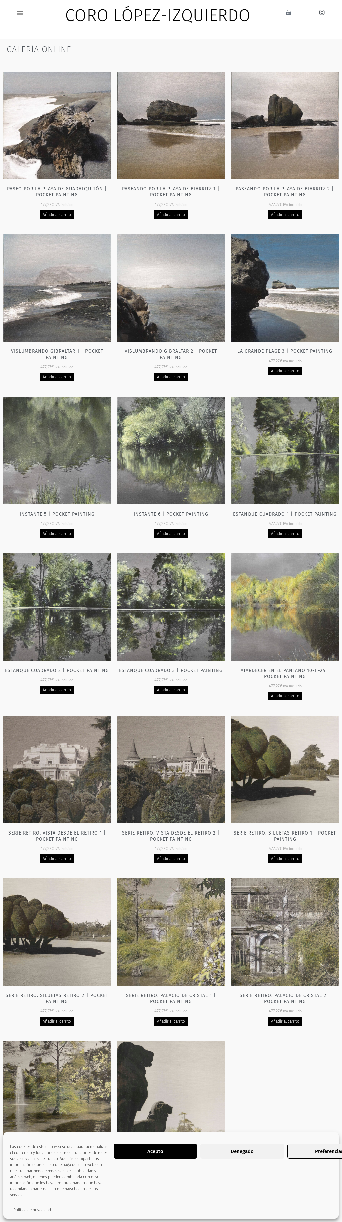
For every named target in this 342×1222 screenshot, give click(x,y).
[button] (20, 12)
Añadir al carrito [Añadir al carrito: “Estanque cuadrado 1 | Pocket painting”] (285, 533)
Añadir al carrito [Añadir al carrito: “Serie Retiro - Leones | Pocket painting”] (171, 1178)
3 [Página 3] (178, 1210)
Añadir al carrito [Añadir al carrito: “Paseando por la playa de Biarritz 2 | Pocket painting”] (285, 214)
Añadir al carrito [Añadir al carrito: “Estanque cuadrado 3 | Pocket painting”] (171, 690)
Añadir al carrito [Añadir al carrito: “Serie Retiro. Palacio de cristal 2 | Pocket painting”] (285, 1021)
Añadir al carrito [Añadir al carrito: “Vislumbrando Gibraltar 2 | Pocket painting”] (171, 377)
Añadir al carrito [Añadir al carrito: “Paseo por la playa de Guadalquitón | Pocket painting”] (57, 214)
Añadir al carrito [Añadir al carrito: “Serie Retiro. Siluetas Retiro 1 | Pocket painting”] (285, 858)
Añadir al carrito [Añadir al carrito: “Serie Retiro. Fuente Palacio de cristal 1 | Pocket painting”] (57, 1184)
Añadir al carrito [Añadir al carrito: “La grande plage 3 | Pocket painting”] (285, 371)
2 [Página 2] (164, 1210)
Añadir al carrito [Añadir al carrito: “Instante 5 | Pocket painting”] (57, 533)
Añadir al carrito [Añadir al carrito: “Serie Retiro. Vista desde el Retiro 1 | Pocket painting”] (57, 858)
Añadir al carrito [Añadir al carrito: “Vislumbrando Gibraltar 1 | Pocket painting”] (57, 377)
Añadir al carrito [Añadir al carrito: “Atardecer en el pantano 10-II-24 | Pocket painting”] (285, 696)
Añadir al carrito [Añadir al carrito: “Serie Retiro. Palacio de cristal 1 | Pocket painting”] (171, 1021)
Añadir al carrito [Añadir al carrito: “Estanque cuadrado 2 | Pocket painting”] (57, 690)
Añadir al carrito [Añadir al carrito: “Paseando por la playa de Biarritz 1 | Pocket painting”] (171, 214)
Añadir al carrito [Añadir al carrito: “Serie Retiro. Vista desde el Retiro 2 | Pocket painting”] (171, 858)
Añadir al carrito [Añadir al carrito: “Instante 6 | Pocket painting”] (171, 533)
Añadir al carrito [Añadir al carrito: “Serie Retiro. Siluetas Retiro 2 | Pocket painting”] (57, 1021)
